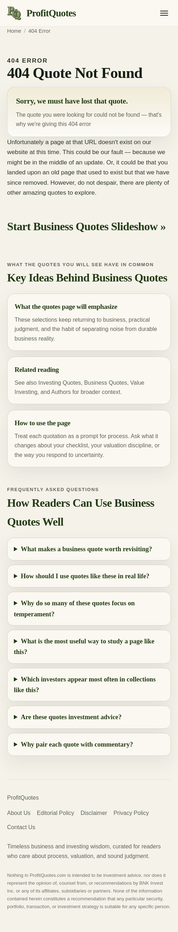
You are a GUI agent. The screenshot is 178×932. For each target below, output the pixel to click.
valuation (115, 445)
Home (14, 31)
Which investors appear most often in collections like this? (85, 685)
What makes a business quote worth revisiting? (86, 549)
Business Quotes (105, 383)
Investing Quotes (59, 383)
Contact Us (21, 827)
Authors (61, 392)
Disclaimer (94, 813)
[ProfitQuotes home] (41, 13)
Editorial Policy (55, 813)
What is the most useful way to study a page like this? (84, 646)
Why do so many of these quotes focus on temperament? (74, 608)
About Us (19, 813)
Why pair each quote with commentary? (77, 744)
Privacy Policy (131, 813)
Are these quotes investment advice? (71, 717)
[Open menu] (164, 13)
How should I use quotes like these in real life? (85, 576)
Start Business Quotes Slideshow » (86, 226)
